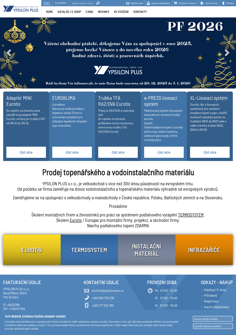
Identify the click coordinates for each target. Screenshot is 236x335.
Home (49, 12)
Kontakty (140, 12)
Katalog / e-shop (69, 12)
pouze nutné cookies (206, 319)
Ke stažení (121, 12)
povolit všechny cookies (208, 326)
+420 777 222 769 (99, 305)
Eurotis (76, 220)
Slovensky (61, 2)
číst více (26, 152)
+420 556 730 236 (99, 297)
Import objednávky (216, 307)
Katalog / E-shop (215, 289)
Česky (47, 2)
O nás (89, 12)
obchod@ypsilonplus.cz (104, 290)
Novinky (103, 12)
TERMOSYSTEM (191, 214)
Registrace (211, 301)
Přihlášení (210, 295)
